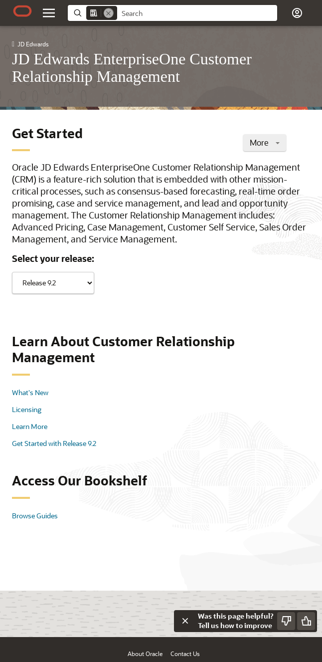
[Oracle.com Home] (22, 10)
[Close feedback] (185, 621)
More (265, 142)
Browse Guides (35, 515)
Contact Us (185, 654)
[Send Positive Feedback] (306, 621)
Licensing (26, 409)
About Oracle (145, 654)
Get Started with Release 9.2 (54, 443)
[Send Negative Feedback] (286, 621)
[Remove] (108, 12)
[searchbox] (197, 13)
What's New (30, 392)
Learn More (29, 426)
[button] (297, 13)
